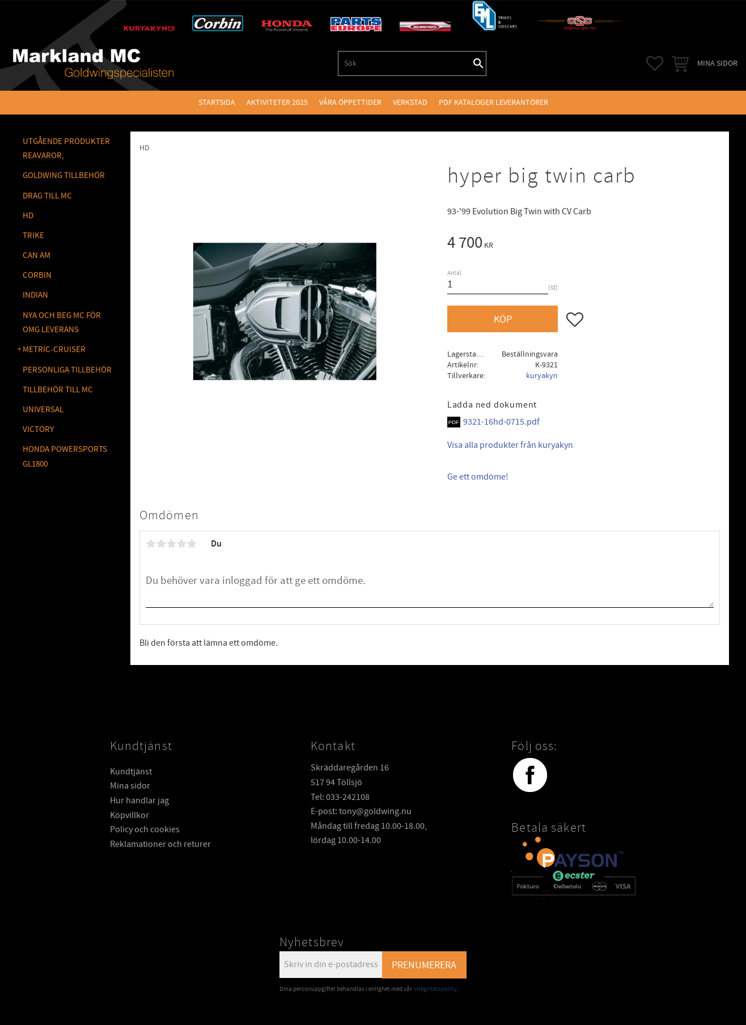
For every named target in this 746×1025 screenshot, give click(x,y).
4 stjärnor (181, 544)
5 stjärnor (191, 544)
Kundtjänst (131, 771)
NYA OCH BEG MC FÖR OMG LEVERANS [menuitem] (62, 323)
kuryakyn (542, 375)
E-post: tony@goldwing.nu (361, 811)
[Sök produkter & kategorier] (404, 63)
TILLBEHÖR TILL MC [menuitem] (58, 389)
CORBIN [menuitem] (37, 275)
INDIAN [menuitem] (35, 295)
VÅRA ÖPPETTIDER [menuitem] (350, 102)
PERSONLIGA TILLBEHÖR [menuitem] (67, 370)
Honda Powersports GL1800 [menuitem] (65, 456)
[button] (654, 63)
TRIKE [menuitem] (33, 235)
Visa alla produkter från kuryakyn (510, 445)
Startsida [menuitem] (216, 102)
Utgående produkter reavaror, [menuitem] (66, 149)
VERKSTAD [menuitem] (410, 102)
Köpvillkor (129, 815)
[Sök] (478, 63)
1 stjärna (151, 544)
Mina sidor (130, 785)
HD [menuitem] (28, 215)
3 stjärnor (171, 544)
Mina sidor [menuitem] (717, 63)
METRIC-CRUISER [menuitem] (54, 349)
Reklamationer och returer (160, 844)
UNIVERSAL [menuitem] (43, 409)
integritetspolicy (435, 989)
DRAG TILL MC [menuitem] (47, 195)
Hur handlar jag (139, 800)
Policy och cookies (145, 829)
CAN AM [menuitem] (36, 255)
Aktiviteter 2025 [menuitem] (277, 102)
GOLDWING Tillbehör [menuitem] (64, 175)
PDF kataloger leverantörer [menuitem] (493, 102)
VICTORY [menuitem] (38, 429)
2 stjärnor (161, 544)
